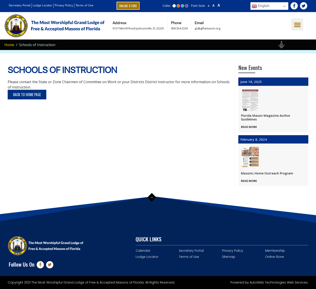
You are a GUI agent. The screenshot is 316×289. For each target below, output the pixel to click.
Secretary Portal (19, 5)
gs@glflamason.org (207, 28)
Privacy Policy (64, 5)
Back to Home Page (27, 94)
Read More (249, 127)
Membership (275, 250)
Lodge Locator (42, 5)
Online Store (128, 5)
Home (9, 44)
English (260, 6)
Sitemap (228, 257)
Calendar (143, 250)
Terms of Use (84, 5)
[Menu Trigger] (297, 24)
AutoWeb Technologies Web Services (279, 282)
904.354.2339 (179, 28)
